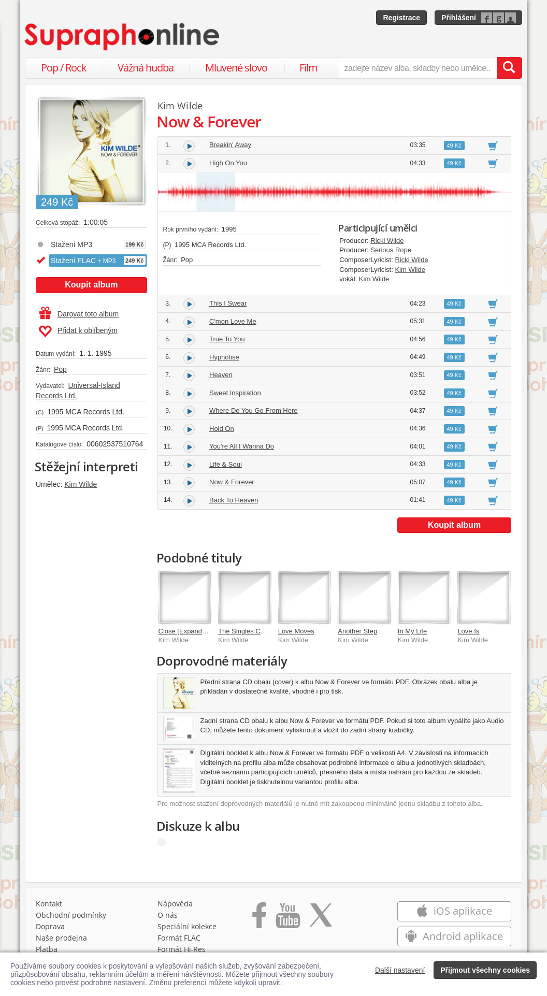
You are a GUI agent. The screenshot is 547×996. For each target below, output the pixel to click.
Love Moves (296, 631)
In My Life (412, 631)
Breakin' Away (230, 145)
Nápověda (175, 903)
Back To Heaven (233, 500)
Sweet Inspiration (235, 393)
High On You (228, 163)
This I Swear (228, 303)
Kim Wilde (80, 484)
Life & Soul (225, 464)
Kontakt (49, 903)
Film (308, 68)
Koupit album (91, 284)
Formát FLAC (178, 938)
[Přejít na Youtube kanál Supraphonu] (287, 919)
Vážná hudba (146, 68)
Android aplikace (454, 936)
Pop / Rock (64, 68)
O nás (167, 915)
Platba (46, 949)
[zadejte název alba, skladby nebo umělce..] (418, 68)
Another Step (357, 631)
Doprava (50, 926)
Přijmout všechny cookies (485, 970)
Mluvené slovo (236, 68)
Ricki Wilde (387, 240)
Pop (60, 369)
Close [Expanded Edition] (196, 631)
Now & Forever (231, 482)
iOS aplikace (454, 911)
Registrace (401, 17)
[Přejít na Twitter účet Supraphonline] (321, 919)
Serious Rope (390, 250)
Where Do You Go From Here (253, 410)
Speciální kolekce (187, 926)
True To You (227, 339)
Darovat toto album (79, 314)
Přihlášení (458, 17)
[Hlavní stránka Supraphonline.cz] (123, 36)
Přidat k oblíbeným (78, 331)
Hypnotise (224, 357)
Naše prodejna (61, 938)
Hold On (221, 428)
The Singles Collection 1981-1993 (268, 631)
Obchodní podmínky (71, 915)
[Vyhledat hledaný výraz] (509, 68)
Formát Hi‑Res (181, 949)
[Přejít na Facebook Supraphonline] (259, 919)
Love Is (468, 631)
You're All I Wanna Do (241, 446)
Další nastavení (400, 970)
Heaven (221, 375)
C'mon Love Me (232, 321)
